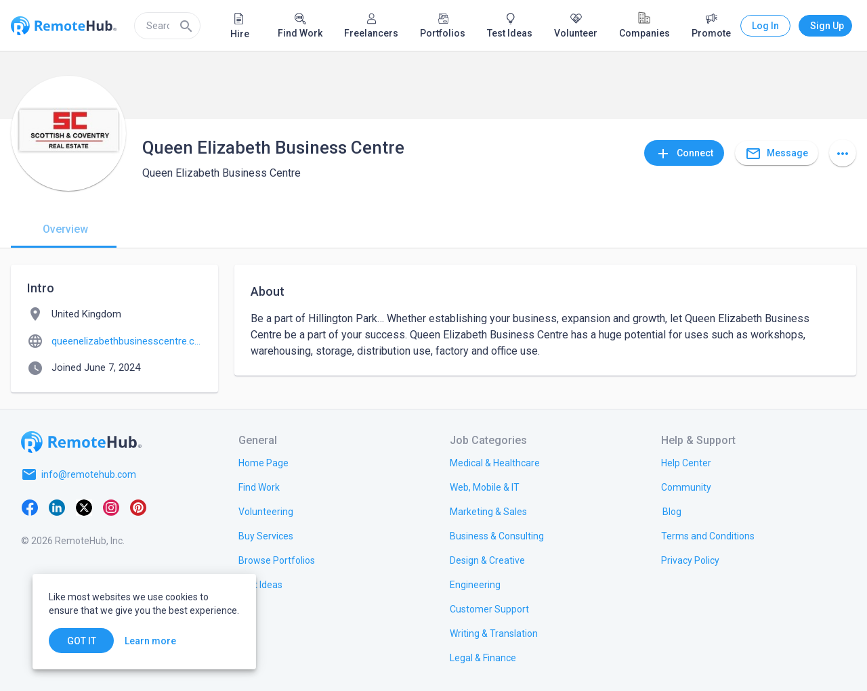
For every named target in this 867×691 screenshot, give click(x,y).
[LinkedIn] (56, 506)
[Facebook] (29, 506)
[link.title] (263, 462)
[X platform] (84, 506)
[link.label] (686, 462)
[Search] (186, 25)
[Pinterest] (138, 506)
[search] (167, 26)
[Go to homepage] (81, 442)
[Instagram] (111, 506)
